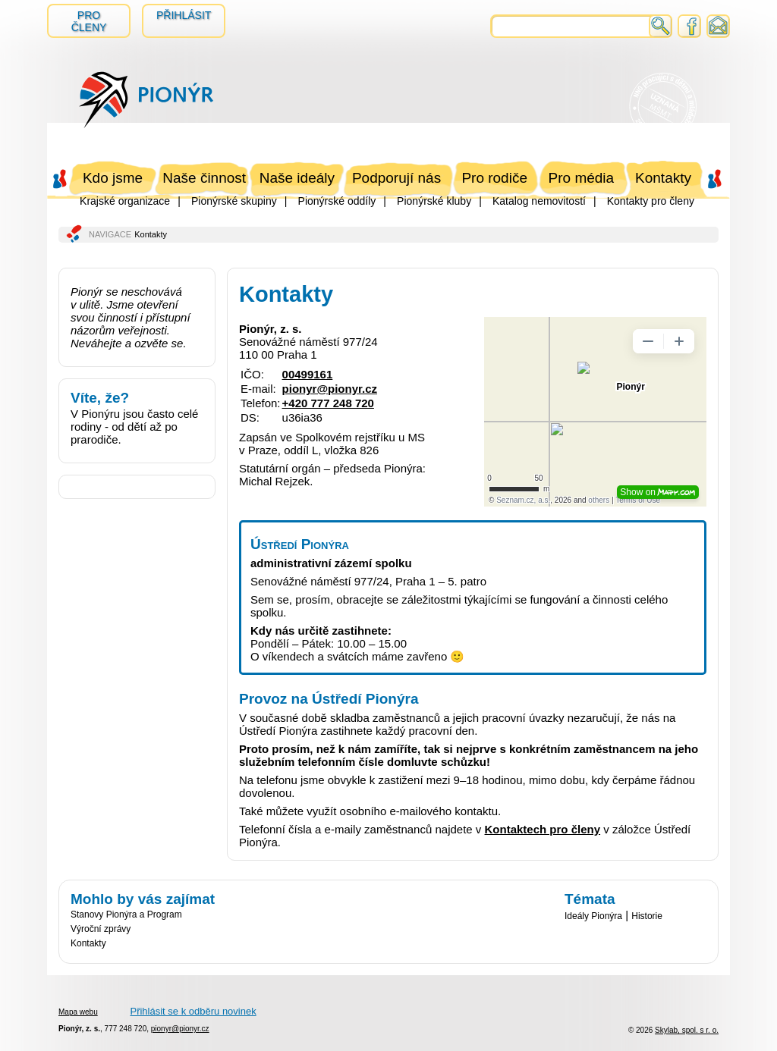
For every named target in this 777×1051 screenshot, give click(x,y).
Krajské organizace (125, 201)
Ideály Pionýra (593, 916)
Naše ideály (297, 178)
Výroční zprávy (101, 929)
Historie (646, 916)
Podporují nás (396, 178)
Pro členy (89, 21)
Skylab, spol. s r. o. (687, 1030)
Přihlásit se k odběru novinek (193, 1011)
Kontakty (663, 178)
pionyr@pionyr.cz (329, 388)
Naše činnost (204, 178)
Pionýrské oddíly (337, 201)
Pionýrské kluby (434, 201)
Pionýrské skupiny (234, 201)
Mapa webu (78, 1012)
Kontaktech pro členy (543, 829)
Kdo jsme (113, 178)
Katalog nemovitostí (539, 201)
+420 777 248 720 (328, 403)
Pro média (582, 178)
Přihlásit (183, 15)
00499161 (307, 374)
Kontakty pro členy (650, 201)
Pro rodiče (494, 178)
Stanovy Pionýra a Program (126, 914)
